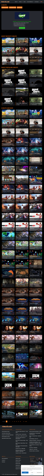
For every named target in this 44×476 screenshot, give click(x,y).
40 (20, 421)
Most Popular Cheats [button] (12, 7)
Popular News (18, 465)
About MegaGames (5, 458)
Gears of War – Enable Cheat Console (21, 435)
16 (14, 421)
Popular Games (18, 458)
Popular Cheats (18, 463)
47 (23, 421)
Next (26, 421)
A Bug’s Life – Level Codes (33, 449)
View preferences (39, 472)
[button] (42, 466)
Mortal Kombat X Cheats (5, 431)
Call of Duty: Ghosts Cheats (6, 433)
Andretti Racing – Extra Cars (33, 438)
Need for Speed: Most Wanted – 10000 (35, 431)
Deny (32, 472)
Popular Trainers (18, 460)
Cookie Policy (31, 474)
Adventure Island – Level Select (34, 450)
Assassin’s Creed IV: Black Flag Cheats (7, 434)
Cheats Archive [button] (19, 7)
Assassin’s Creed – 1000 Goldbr (20, 448)
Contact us (3, 460)
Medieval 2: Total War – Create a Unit (35, 440)
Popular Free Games (19, 468)
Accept (25, 472)
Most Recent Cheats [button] (5, 7)
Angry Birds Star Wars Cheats (6, 438)
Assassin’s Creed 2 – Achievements (21, 434)
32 (18, 421)
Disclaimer (3, 461)
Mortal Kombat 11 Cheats (6, 436)
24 (16, 421)
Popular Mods (18, 461)
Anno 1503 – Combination (33, 447)
